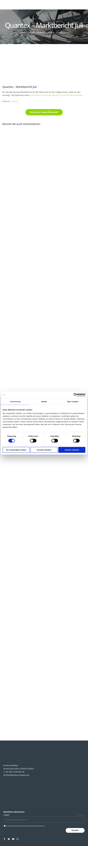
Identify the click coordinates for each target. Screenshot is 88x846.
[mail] (17, 839)
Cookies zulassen (72, 450)
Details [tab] (44, 401)
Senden (75, 830)
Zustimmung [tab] (15, 401)
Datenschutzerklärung (21, 826)
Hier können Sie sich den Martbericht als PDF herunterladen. (56, 95)
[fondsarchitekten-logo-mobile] (9, 3)
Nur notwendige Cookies (16, 450)
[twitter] (9, 839)
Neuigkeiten (14, 101)
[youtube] (13, 839)
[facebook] (4, 839)
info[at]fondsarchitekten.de (17, 775)
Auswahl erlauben (44, 450)
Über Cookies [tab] (72, 401)
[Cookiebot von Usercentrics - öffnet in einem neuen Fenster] (75, 395)
